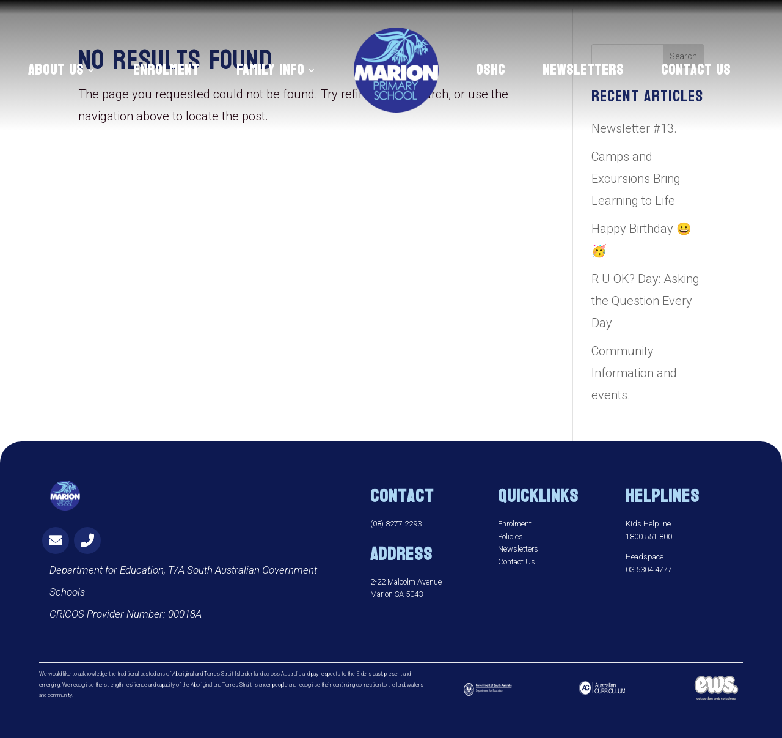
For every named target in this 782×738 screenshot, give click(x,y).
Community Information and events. (634, 373)
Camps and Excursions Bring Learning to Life (636, 178)
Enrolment (515, 523)
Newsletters (518, 548)
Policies (510, 536)
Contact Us (516, 561)
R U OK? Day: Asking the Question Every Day (645, 300)
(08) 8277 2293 (396, 523)
